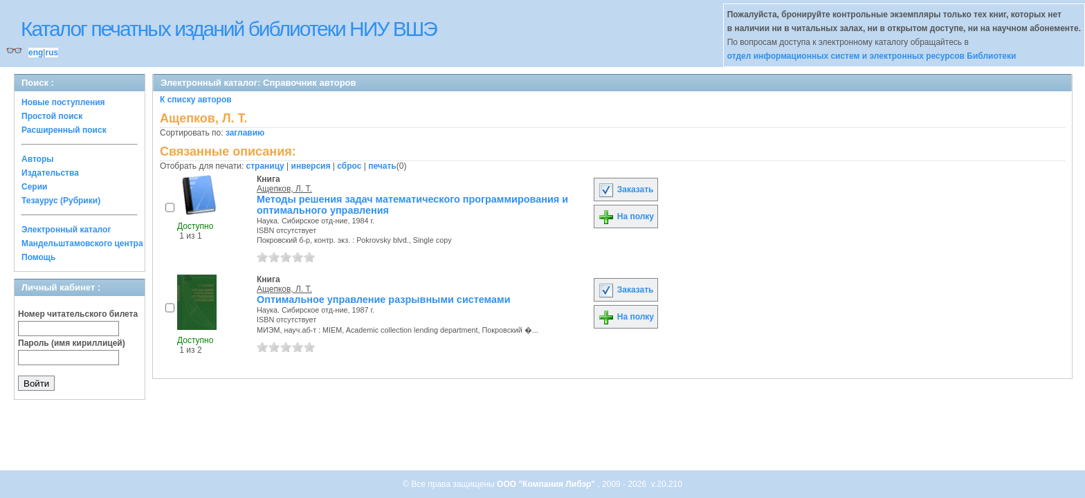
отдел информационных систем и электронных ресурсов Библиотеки (871, 56)
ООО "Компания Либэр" (547, 484)
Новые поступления (63, 102)
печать (382, 166)
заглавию (245, 133)
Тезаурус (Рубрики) (60, 200)
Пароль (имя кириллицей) (71, 343)
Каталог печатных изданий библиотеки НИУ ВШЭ (229, 28)
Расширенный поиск (64, 130)
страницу (265, 166)
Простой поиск (51, 116)
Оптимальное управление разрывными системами (384, 299)
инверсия (311, 166)
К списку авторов (196, 99)
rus (51, 52)
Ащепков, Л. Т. (284, 189)
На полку (626, 216)
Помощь (38, 257)
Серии (34, 187)
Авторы (37, 159)
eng (35, 52)
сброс (349, 166)
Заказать (625, 189)
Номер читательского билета (78, 314)
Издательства (50, 173)
